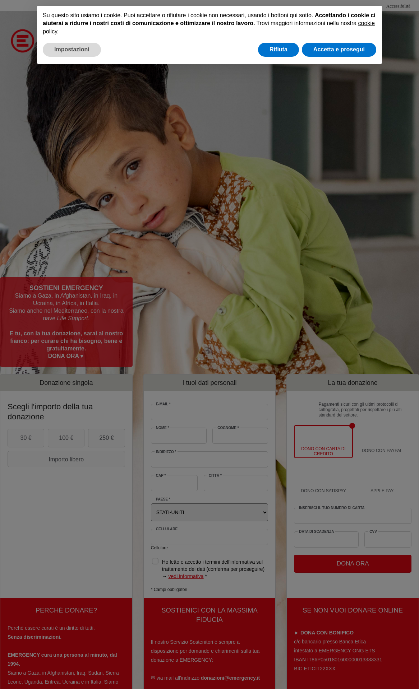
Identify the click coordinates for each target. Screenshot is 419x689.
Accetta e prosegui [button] (339, 49)
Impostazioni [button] (71, 49)
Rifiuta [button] (278, 49)
